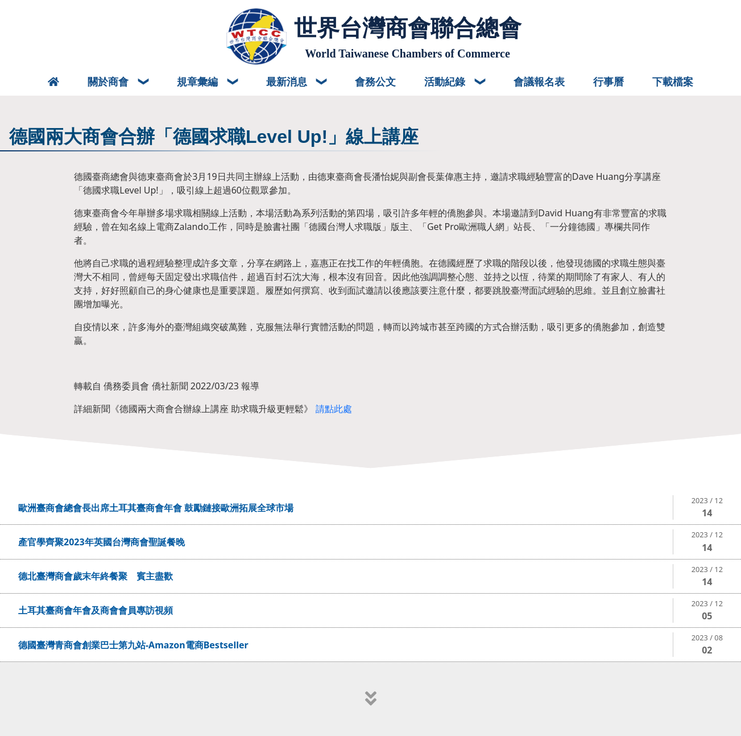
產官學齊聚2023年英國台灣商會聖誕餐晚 (101, 542)
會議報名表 (539, 81)
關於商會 (109, 81)
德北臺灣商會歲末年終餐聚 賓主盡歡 (95, 576)
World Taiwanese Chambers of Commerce (407, 53)
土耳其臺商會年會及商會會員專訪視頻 (95, 610)
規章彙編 (199, 81)
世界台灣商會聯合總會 (407, 27)
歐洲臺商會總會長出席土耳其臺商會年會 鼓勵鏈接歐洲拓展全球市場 (155, 507)
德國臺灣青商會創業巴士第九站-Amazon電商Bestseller (133, 645)
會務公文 (375, 81)
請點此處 (334, 408)
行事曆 (608, 81)
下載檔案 (672, 81)
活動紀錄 (446, 81)
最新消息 (288, 81)
